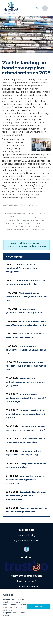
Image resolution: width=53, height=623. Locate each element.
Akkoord (38, 606)
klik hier (6, 615)
